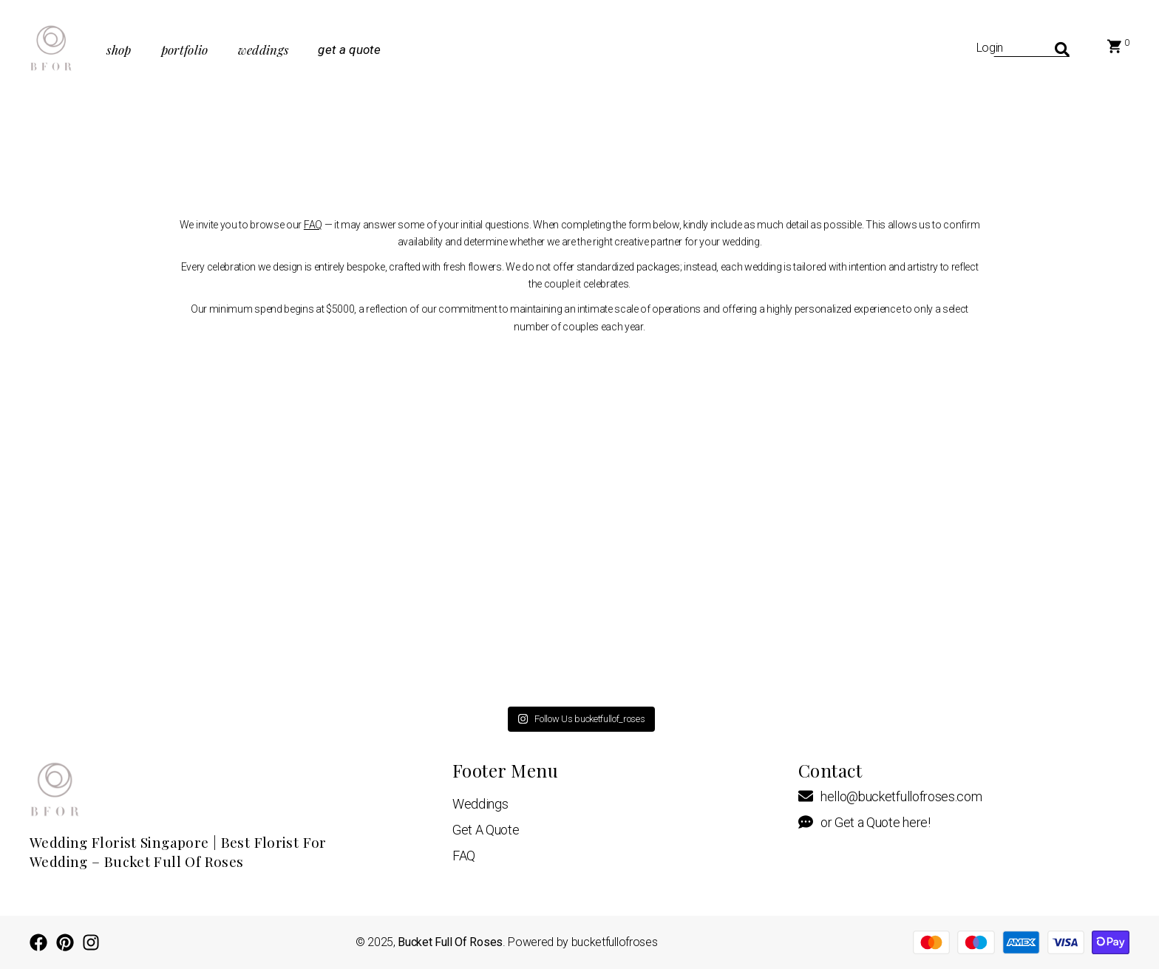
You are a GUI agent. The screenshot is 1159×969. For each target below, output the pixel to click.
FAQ (313, 225)
